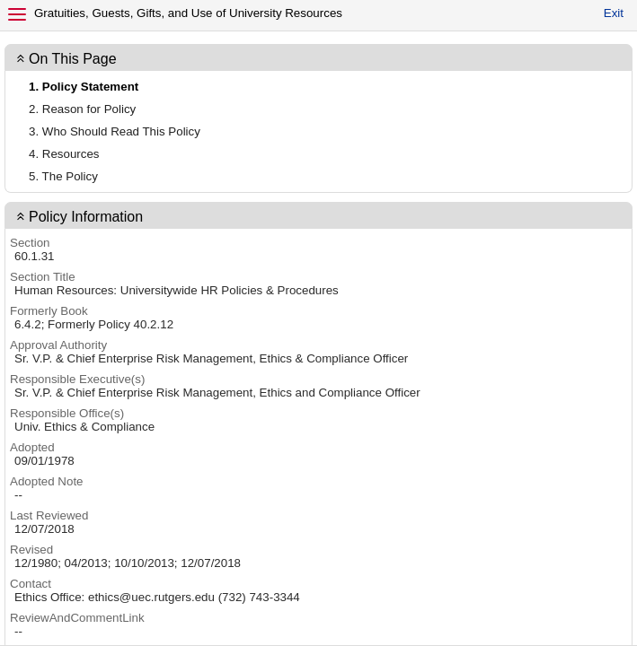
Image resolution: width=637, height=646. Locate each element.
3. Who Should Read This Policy (114, 131)
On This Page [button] (73, 58)
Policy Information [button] (86, 216)
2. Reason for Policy (82, 109)
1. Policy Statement (83, 86)
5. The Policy (63, 176)
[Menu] (17, 14)
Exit (614, 13)
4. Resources (64, 154)
